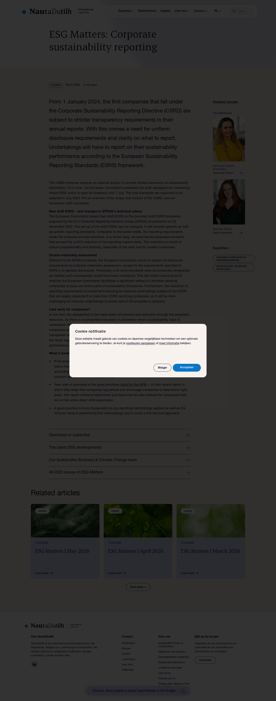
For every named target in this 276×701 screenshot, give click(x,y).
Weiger (162, 368)
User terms (164, 673)
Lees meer (45, 573)
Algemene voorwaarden (171, 652)
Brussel (126, 649)
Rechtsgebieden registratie (173, 657)
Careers (200, 11)
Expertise (126, 11)
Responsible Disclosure (171, 662)
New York (127, 665)
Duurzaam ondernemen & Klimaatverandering (231, 259)
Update (56, 85)
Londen (126, 654)
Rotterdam (128, 670)
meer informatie (169, 343)
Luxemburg (128, 659)
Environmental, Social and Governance (232, 268)
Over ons (182, 11)
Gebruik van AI (166, 678)
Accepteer (187, 367)
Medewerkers (147, 11)
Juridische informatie (170, 668)
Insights (165, 11)
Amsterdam (128, 643)
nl (217, 11)
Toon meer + (138, 587)
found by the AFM (133, 385)
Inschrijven (205, 660)
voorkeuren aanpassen (140, 343)
